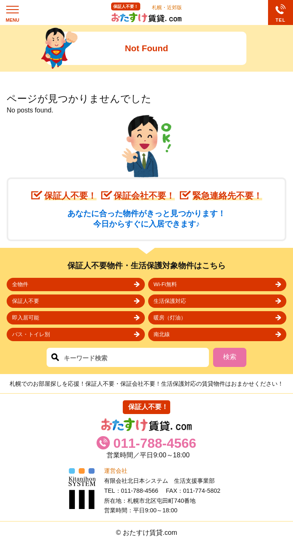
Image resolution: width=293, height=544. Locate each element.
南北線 (162, 334)
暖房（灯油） (170, 317)
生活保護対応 (170, 301)
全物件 (20, 284)
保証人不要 (25, 301)
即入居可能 (25, 317)
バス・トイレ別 (31, 334)
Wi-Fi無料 (165, 284)
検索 (229, 356)
